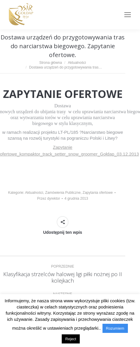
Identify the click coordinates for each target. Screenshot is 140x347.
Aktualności (34, 193)
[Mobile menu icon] (127, 14)
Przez (48, 198)
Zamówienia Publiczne (63, 193)
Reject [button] (70, 339)
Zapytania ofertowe (98, 193)
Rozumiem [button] (115, 328)
